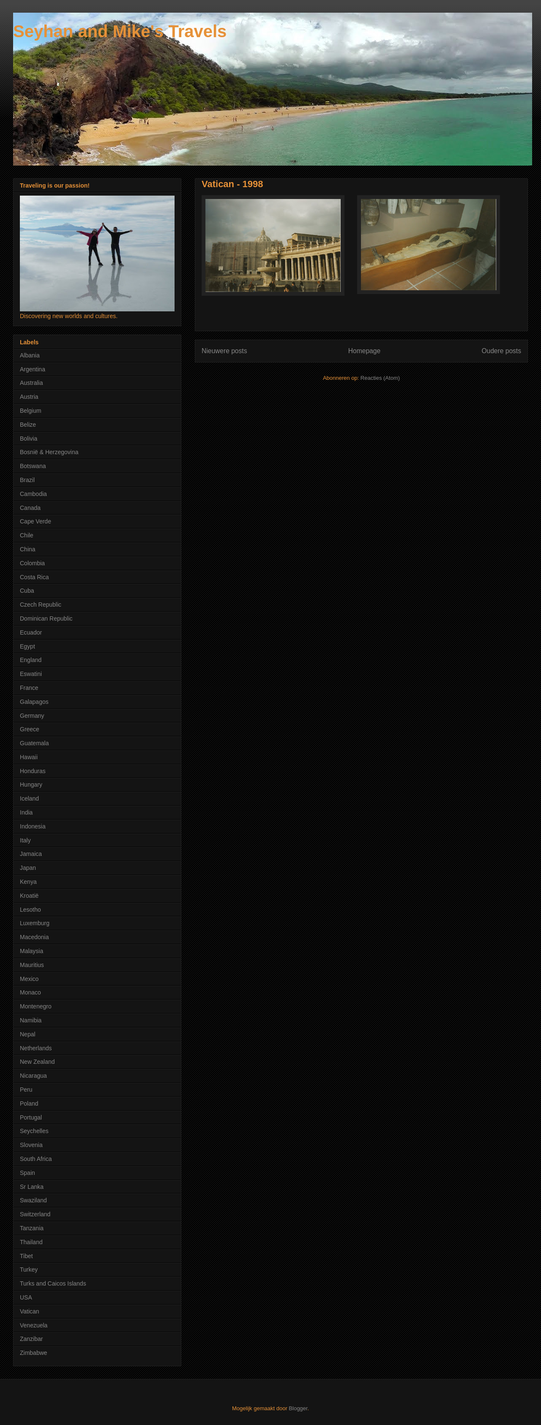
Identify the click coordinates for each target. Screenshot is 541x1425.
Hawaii (29, 757)
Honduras (33, 771)
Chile (26, 535)
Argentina (32, 369)
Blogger (298, 1408)
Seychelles (34, 1131)
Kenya (28, 881)
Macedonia (34, 937)
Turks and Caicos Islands (53, 1283)
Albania (30, 355)
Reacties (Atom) (380, 378)
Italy (25, 840)
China (28, 549)
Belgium (30, 410)
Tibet (26, 1256)
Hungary (31, 784)
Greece (29, 729)
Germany (32, 715)
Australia (31, 382)
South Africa (36, 1158)
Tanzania (32, 1228)
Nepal (28, 1034)
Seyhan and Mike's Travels (120, 31)
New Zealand (37, 1061)
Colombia (32, 563)
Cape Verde (35, 521)
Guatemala (34, 743)
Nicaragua (33, 1075)
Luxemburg (34, 923)
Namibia (30, 1020)
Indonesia (33, 826)
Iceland (29, 798)
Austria (29, 396)
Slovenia (31, 1145)
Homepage (364, 350)
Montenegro (36, 1006)
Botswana (33, 466)
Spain (27, 1172)
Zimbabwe (33, 1352)
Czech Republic (40, 604)
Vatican (29, 1311)
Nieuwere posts (224, 350)
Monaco (30, 992)
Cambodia (33, 493)
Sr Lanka (32, 1186)
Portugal (31, 1117)
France (29, 687)
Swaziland (33, 1200)
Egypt (27, 646)
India (26, 812)
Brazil (27, 480)
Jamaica (31, 853)
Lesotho (30, 909)
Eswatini (31, 673)
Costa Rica (34, 577)
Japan (28, 867)
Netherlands (36, 1048)
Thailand (31, 1242)
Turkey (29, 1269)
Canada (30, 507)
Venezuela (33, 1325)
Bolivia (28, 438)
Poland (29, 1103)
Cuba (27, 590)
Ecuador (31, 632)
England (30, 660)
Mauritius (32, 965)
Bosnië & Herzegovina (49, 452)
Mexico (29, 978)
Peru (26, 1089)
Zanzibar (31, 1338)
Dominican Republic (46, 618)
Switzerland (35, 1214)
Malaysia (31, 951)
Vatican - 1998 (232, 184)
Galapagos (34, 701)
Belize (28, 424)
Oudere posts (501, 350)
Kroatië (29, 895)
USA (26, 1297)
